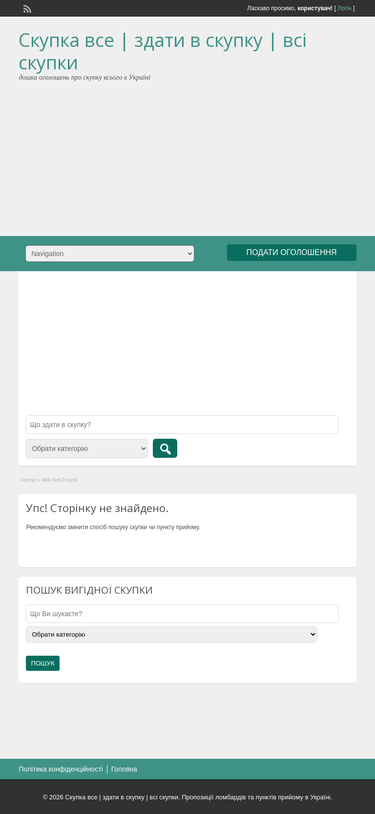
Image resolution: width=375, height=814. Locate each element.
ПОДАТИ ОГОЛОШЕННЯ (292, 252)
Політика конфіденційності (61, 769)
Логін (344, 8)
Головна (124, 769)
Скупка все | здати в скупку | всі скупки (163, 51)
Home (28, 480)
